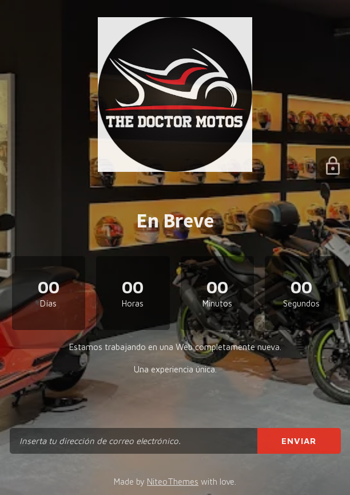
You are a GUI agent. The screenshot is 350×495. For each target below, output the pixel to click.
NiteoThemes (172, 481)
